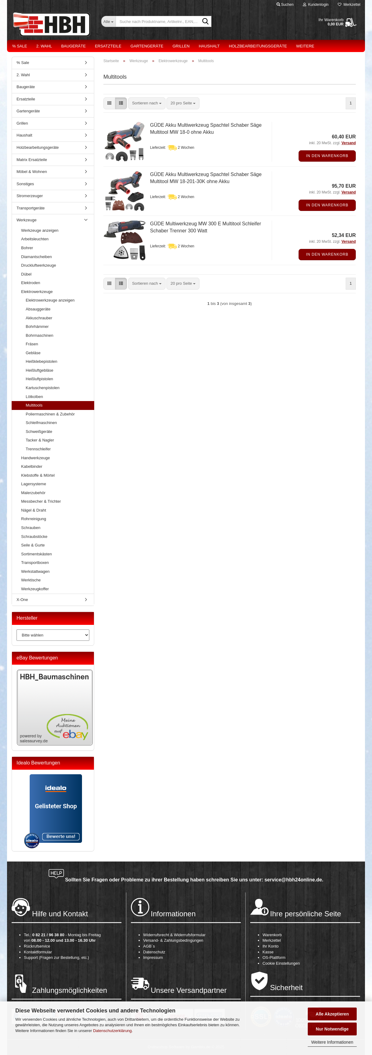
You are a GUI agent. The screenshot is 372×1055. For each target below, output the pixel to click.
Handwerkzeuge (35, 458)
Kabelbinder (31, 466)
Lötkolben (34, 396)
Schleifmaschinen (41, 422)
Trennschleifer (38, 449)
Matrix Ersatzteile (32, 159)
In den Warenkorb (327, 156)
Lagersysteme (33, 484)
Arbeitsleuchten (35, 239)
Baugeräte (73, 46)
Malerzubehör (33, 492)
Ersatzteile (108, 46)
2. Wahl (44, 46)
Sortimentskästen (36, 554)
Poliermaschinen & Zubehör (50, 414)
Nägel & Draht (33, 510)
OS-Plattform (273, 957)
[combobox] (147, 103)
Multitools (34, 405)
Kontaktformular (38, 952)
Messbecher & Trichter (41, 501)
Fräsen (32, 344)
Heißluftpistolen (39, 379)
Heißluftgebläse (39, 370)
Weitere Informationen (332, 1042)
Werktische (31, 580)
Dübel (26, 274)
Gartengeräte (147, 46)
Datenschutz (154, 952)
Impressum (153, 957)
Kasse (267, 952)
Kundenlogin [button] (316, 4)
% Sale (19, 46)
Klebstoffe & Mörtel (38, 475)
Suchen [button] (285, 4)
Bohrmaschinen (39, 335)
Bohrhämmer (37, 326)
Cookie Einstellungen (281, 963)
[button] (109, 103)
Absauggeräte (38, 309)
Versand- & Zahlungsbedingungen (173, 940)
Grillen (181, 46)
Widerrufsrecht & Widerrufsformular (174, 935)
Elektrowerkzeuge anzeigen (50, 300)
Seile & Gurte (33, 545)
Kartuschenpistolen (43, 387)
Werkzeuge (27, 220)
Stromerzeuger (30, 195)
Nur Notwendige (332, 1029)
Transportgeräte (31, 208)
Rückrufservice (37, 946)
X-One (22, 599)
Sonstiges (25, 184)
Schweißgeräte (39, 431)
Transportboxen (35, 562)
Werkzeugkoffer (35, 589)
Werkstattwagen (35, 571)
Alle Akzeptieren (332, 1014)
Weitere (305, 46)
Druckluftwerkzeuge (38, 265)
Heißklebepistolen (41, 361)
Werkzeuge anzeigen (39, 230)
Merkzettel (349, 4)
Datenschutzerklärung (112, 1030)
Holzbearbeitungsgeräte (258, 46)
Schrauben (30, 527)
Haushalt (209, 46)
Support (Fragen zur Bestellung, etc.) (56, 957)
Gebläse (33, 353)
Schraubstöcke (34, 536)
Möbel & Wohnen (32, 171)
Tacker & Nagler (40, 440)
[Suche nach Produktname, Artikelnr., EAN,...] (108, 21)
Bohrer (27, 248)
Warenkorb (272, 935)
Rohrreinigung (33, 518)
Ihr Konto (270, 946)
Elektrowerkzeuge (37, 291)
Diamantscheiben (36, 256)
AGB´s (149, 946)
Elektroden (30, 282)
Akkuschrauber (39, 318)
